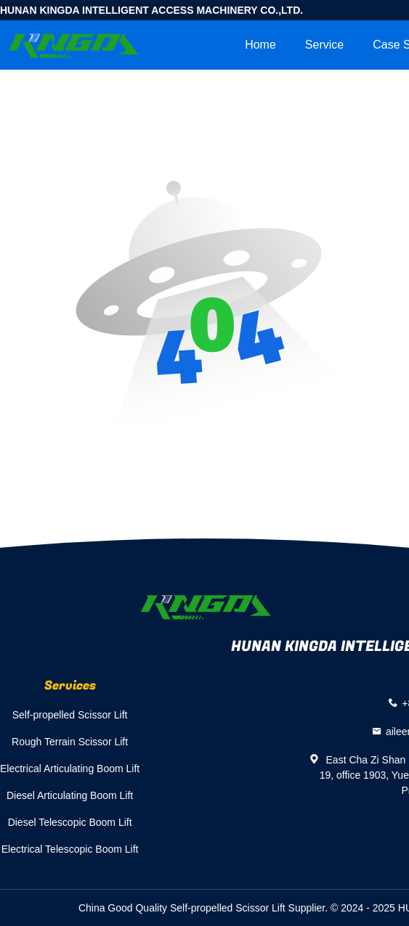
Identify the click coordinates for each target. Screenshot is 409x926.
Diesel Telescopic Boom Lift (70, 822)
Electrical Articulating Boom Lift (69, 768)
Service (324, 44)
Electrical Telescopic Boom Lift (70, 849)
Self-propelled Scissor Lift (70, 715)
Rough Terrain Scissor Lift (70, 741)
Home (260, 44)
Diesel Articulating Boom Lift (70, 795)
